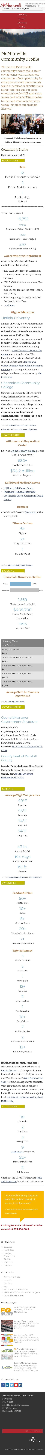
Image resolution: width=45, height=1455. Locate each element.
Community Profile (12, 1277)
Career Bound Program (14, 1296)
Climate (7, 1259)
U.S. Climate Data (35, 877)
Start (22, 19)
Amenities (8, 1262)
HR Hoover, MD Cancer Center (19, 488)
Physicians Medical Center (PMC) (20, 492)
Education (8, 1247)
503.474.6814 (7, 1402)
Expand (22, 23)
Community (7, 1272)
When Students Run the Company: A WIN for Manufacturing (24, 1309)
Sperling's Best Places (16, 702)
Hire (23, 27)
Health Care (9, 1250)
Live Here (8, 1283)
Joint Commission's (24, 450)
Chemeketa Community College (25, 429)
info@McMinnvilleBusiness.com (15, 1405)
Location (7, 1280)
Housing (7, 1253)
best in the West (9, 1070)
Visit (5, 1286)
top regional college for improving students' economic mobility (22, 366)
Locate (22, 15)
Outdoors (8, 1265)
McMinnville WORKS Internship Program (22, 1292)
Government (9, 1256)
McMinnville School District (19, 425)
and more (10, 305)
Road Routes (17, 1152)
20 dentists (30, 512)
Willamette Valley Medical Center (20, 565)
